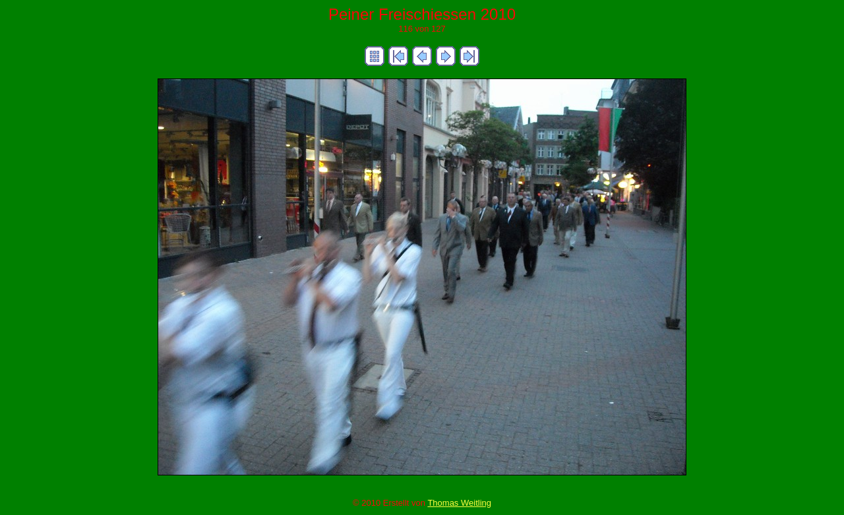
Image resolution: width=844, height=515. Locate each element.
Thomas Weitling (459, 503)
